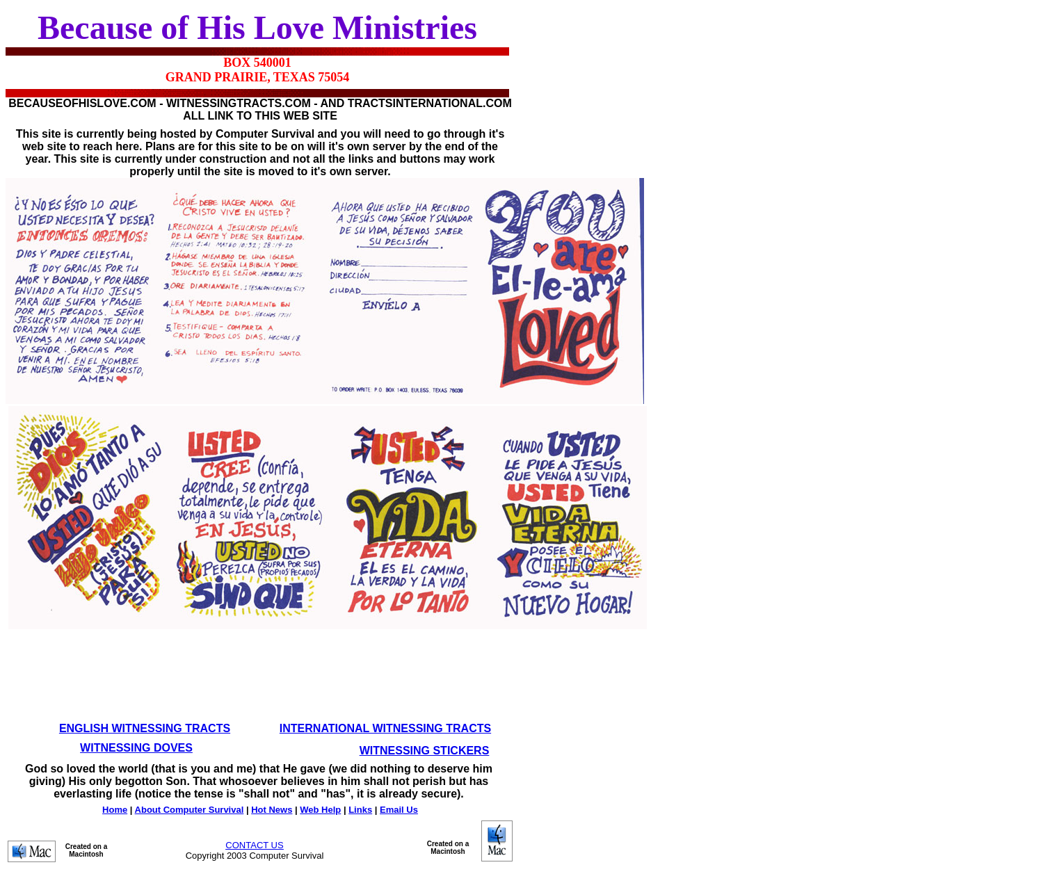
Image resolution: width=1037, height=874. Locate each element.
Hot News (271, 809)
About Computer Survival (189, 809)
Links (360, 809)
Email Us (399, 809)
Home (114, 809)
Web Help (320, 809)
